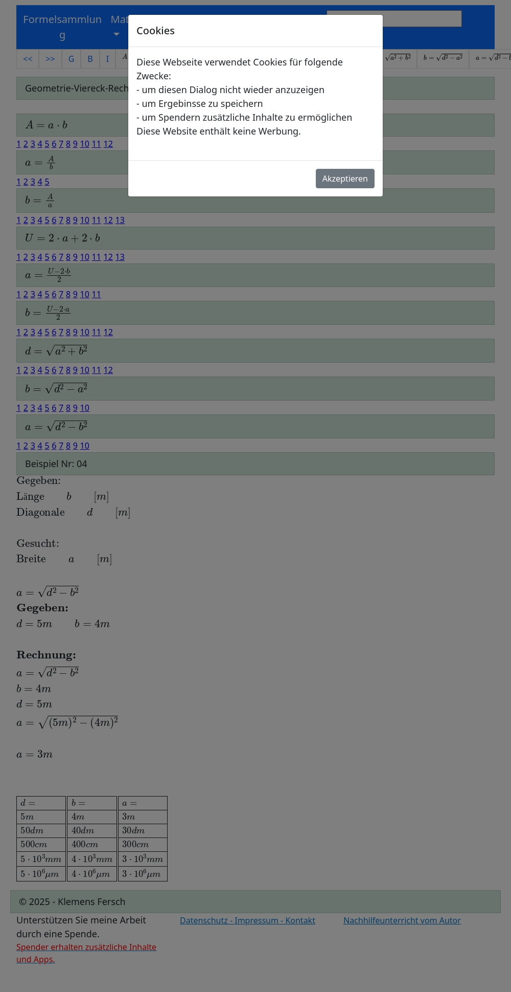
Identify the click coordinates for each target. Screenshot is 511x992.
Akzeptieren (345, 178)
